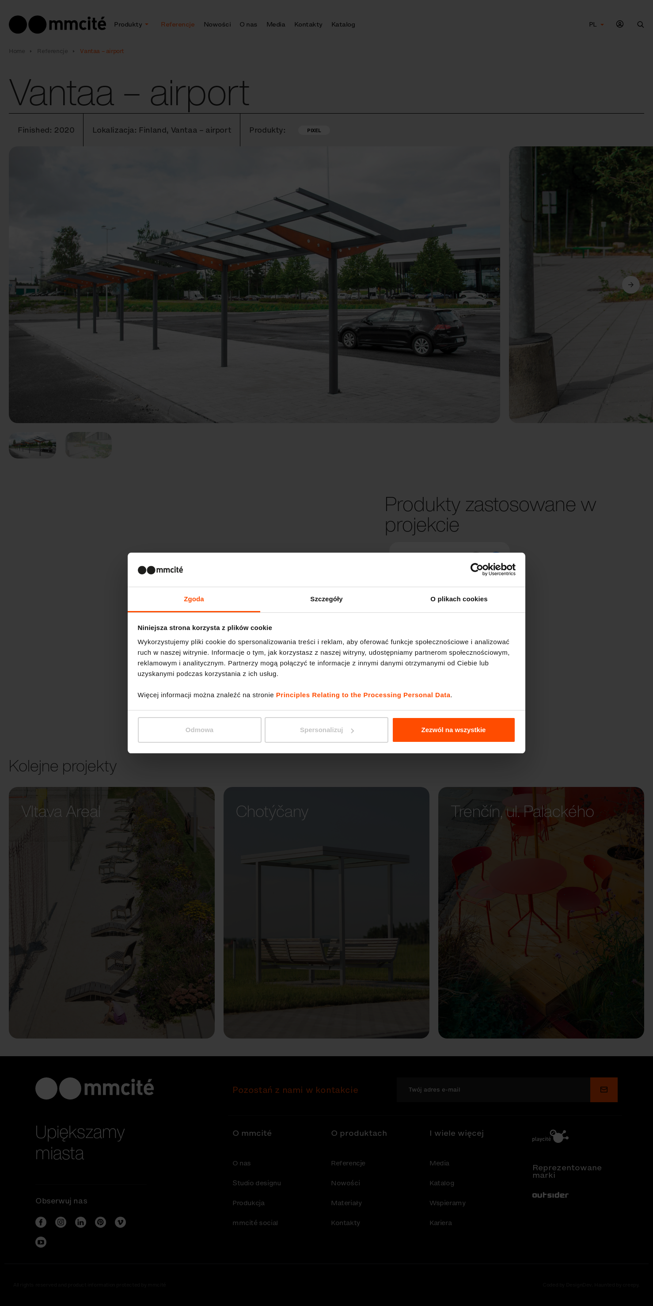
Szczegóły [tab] (326, 599)
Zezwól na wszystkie (453, 729)
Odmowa (199, 729)
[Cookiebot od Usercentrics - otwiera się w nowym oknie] (477, 569)
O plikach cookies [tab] (458, 599)
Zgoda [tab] (194, 599)
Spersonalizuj (327, 729)
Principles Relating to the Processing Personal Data (363, 695)
